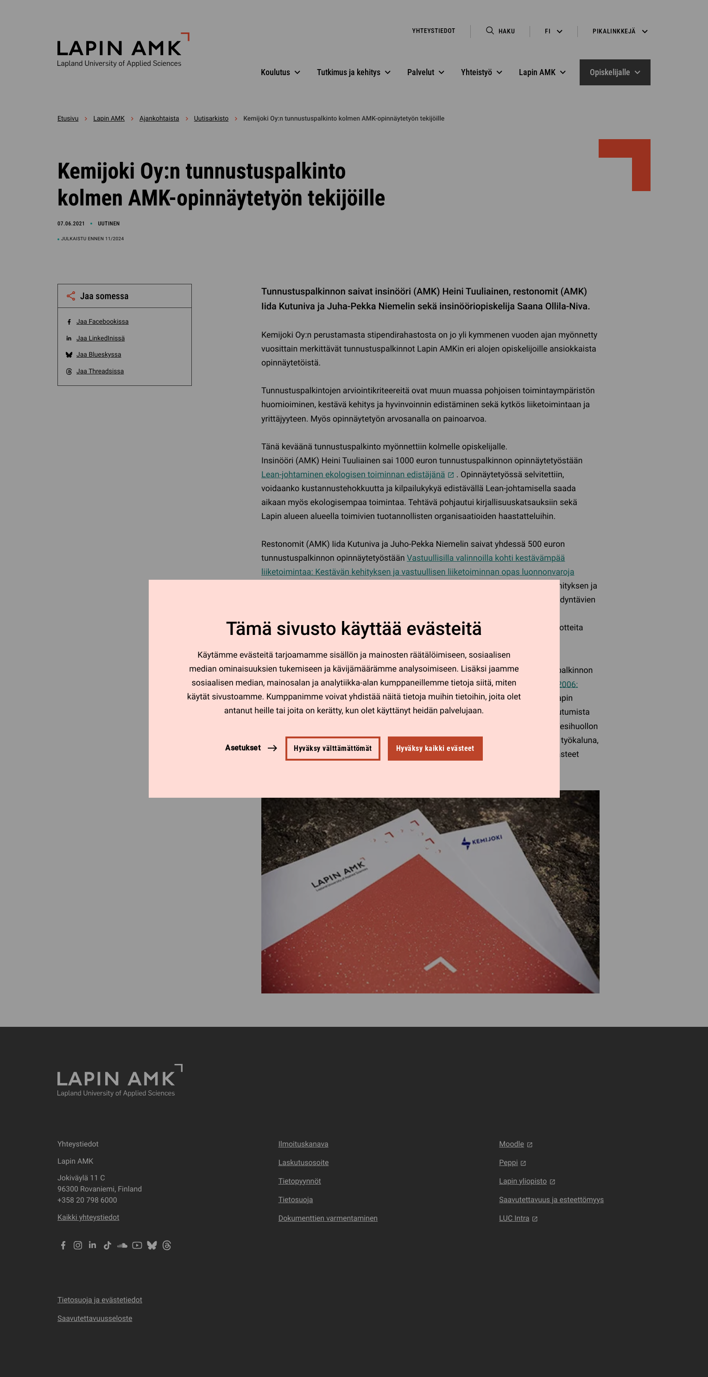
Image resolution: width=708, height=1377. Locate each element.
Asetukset (242, 747)
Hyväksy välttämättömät (333, 748)
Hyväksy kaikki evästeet (435, 748)
